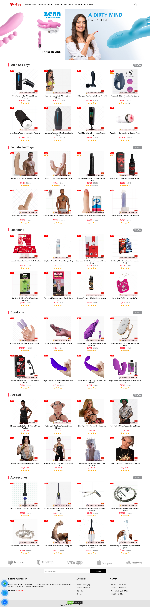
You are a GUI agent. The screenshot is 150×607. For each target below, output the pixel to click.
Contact (79, 594)
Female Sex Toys (22, 147)
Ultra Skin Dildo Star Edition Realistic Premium (25, 178)
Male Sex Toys (20, 65)
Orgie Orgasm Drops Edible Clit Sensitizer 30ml (125, 178)
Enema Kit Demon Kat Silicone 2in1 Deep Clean (25, 508)
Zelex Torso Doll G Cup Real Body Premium (92, 426)
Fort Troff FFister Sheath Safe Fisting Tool (58, 546)
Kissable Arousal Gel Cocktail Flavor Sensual (91, 298)
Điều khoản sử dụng (83, 585)
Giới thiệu (80, 591)
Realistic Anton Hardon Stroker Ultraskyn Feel (58, 215)
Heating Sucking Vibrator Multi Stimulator (58, 178)
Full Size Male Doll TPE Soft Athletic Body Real (125, 463)
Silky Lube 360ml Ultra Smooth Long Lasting (58, 261)
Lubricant (17, 230)
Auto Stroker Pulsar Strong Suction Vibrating (25, 133)
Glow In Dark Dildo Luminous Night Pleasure (125, 215)
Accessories (18, 477)
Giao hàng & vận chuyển (118, 585)
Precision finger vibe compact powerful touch (25, 343)
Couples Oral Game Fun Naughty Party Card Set (25, 261)
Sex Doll (15, 395)
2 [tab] (76, 57)
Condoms (17, 312)
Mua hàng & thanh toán (118, 588)
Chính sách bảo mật (83, 588)
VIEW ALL (137, 65)
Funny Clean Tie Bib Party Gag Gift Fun (125, 298)
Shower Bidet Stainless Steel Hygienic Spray (25, 546)
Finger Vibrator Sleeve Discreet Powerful (58, 343)
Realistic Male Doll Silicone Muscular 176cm (25, 463)
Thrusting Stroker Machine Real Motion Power (125, 133)
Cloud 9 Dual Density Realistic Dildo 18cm (91, 215)
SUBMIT (98, 571)
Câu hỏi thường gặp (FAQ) (119, 591)
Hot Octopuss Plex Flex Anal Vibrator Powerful (92, 96)
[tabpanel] (75, 34)
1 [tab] (74, 57)
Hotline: (17, 591)
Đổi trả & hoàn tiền (117, 594)
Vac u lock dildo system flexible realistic (25, 215)
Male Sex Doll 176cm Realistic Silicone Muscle (125, 426)
